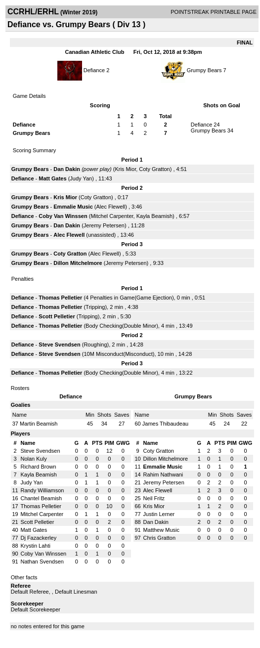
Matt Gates (52, 178)
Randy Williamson (42, 490)
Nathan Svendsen (41, 561)
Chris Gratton (159, 538)
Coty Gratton (154, 169)
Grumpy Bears (204, 70)
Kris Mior (125, 169)
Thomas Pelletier (60, 298)
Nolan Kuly (33, 459)
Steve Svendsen (59, 344)
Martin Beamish (38, 424)
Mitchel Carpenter (111, 216)
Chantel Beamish (41, 498)
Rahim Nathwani (163, 474)
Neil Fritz (154, 498)
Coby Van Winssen (63, 216)
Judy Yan (81, 178)
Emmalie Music (72, 207)
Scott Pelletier (57, 316)
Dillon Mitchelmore (77, 263)
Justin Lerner (159, 514)
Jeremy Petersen (104, 225)
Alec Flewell (111, 207)
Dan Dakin (66, 169)
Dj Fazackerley (38, 538)
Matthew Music (161, 530)
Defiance (94, 70)
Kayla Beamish (154, 216)
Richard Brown (38, 467)
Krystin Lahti (35, 546)
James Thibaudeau (165, 424)
